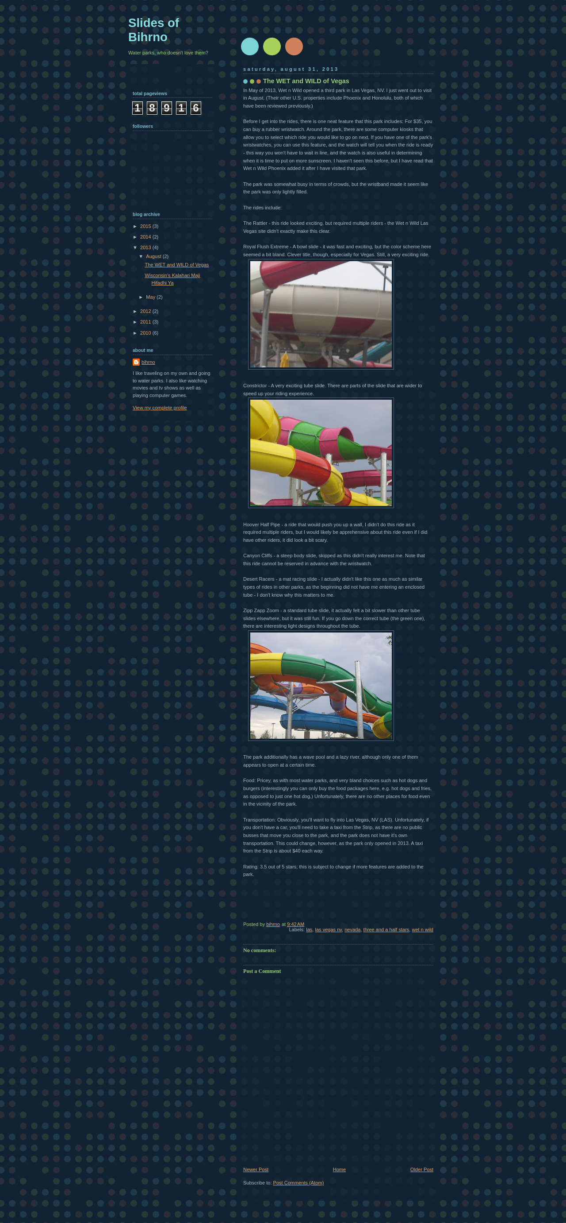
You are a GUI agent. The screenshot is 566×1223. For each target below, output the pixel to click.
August (154, 256)
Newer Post (255, 1169)
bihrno (148, 362)
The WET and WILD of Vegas (177, 264)
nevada (352, 929)
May (151, 297)
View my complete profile (160, 407)
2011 (146, 321)
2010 (146, 333)
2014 (146, 236)
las (309, 929)
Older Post (421, 1169)
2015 (146, 226)
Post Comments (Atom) (298, 1182)
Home (339, 1169)
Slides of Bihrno (153, 30)
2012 (146, 311)
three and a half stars (386, 929)
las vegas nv (328, 929)
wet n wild (422, 929)
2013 (146, 247)
